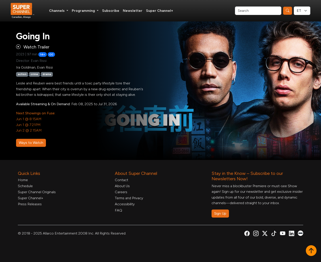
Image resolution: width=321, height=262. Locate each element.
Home (23, 180)
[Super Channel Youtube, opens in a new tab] (282, 234)
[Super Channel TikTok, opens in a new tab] (273, 234)
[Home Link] (25, 11)
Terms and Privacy (129, 198)
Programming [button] (84, 10)
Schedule (25, 186)
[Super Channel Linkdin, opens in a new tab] (291, 234)
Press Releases (30, 204)
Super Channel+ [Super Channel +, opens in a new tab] (159, 10)
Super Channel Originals (37, 192)
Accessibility (125, 204)
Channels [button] (57, 10)
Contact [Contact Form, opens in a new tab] (121, 180)
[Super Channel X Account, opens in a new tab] (265, 234)
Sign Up (220, 213)
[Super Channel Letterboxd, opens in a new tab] (300, 233)
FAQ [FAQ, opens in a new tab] (118, 210)
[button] (311, 251)
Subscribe (110, 10)
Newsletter (132, 10)
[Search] (258, 10)
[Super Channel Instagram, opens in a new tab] (256, 234)
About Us (122, 186)
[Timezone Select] (302, 10)
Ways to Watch (31, 142)
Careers (121, 192)
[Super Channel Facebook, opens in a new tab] (247, 234)
